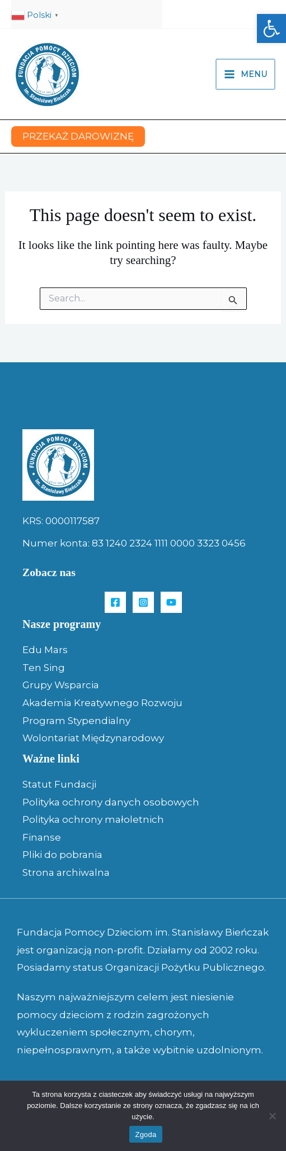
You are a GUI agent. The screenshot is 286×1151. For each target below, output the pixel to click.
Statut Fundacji (59, 784)
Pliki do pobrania (62, 854)
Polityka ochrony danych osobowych (110, 802)
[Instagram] (143, 602)
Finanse (41, 837)
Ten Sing (43, 667)
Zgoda (145, 1134)
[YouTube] (171, 602)
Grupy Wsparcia (60, 684)
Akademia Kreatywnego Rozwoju (102, 702)
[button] (271, 28)
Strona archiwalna (66, 872)
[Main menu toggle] (246, 74)
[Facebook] (115, 602)
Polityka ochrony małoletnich (93, 819)
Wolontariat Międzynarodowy (93, 738)
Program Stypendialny (76, 720)
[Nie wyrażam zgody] (272, 1115)
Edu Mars (45, 649)
